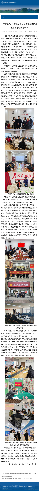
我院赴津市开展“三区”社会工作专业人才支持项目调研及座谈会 (18, 478)
